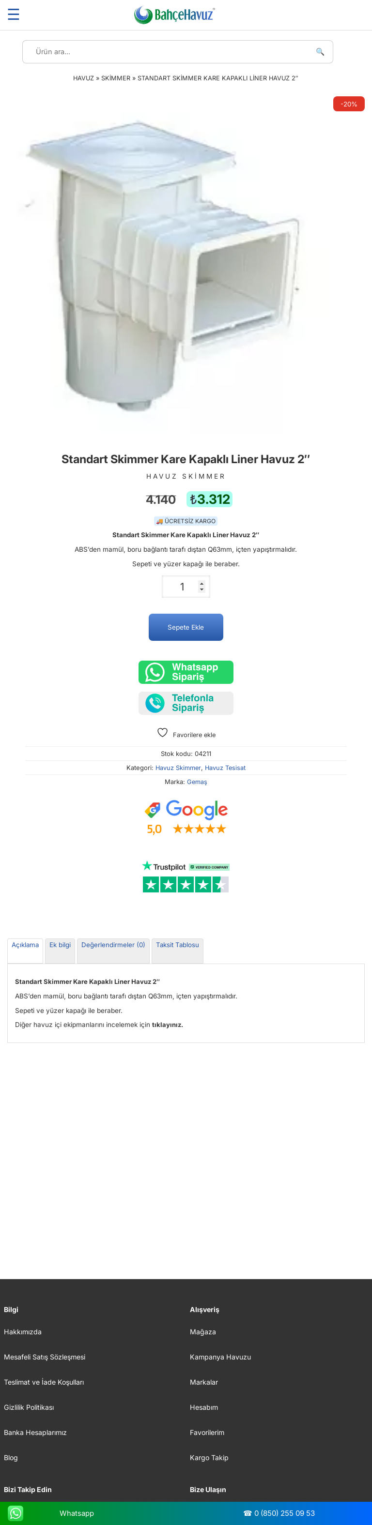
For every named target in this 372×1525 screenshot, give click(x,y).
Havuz (83, 78)
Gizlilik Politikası (29, 1407)
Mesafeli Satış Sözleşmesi (44, 1357)
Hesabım (204, 1407)
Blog (11, 1457)
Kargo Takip (209, 1457)
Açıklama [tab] (25, 945)
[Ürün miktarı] (186, 586)
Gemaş (197, 781)
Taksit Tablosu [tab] (177, 945)
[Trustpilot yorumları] (186, 877)
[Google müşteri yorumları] (186, 818)
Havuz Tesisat (225, 767)
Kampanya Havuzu (220, 1357)
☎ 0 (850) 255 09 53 (279, 1513)
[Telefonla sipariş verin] (186, 703)
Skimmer (115, 78)
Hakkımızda (23, 1332)
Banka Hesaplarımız (35, 1432)
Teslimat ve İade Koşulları (44, 1382)
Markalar (204, 1382)
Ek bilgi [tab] (60, 945)
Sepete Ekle (186, 627)
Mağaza (203, 1332)
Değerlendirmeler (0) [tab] (113, 945)
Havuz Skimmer (178, 767)
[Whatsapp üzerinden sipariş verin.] (186, 672)
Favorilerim (207, 1432)
